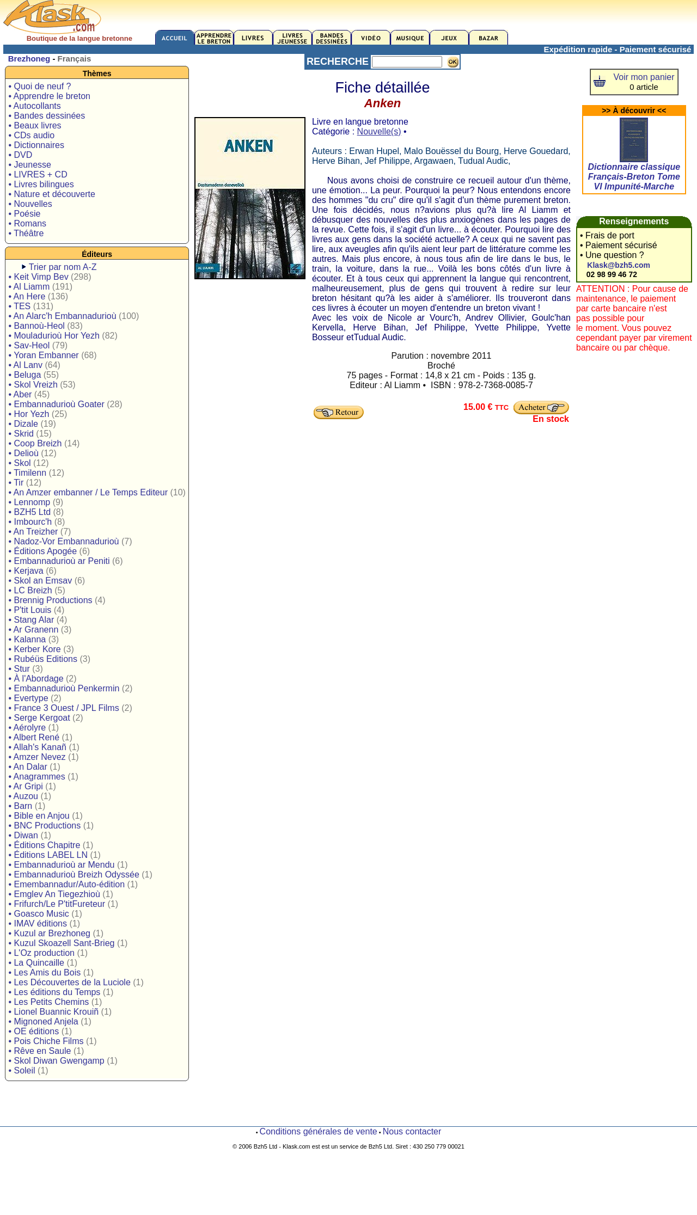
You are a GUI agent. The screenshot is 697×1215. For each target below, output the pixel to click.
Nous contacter (412, 1131)
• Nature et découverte (51, 194)
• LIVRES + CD (37, 174)
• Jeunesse (29, 164)
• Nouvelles (30, 203)
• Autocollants (34, 106)
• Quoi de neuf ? (39, 86)
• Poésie (24, 213)
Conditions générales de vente (318, 1131)
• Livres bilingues (41, 184)
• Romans (27, 223)
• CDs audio (31, 135)
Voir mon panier (644, 77)
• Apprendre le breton (49, 96)
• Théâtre (26, 233)
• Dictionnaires (36, 145)
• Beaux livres (34, 125)
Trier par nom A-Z (63, 267)
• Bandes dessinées (46, 115)
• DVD (20, 154)
